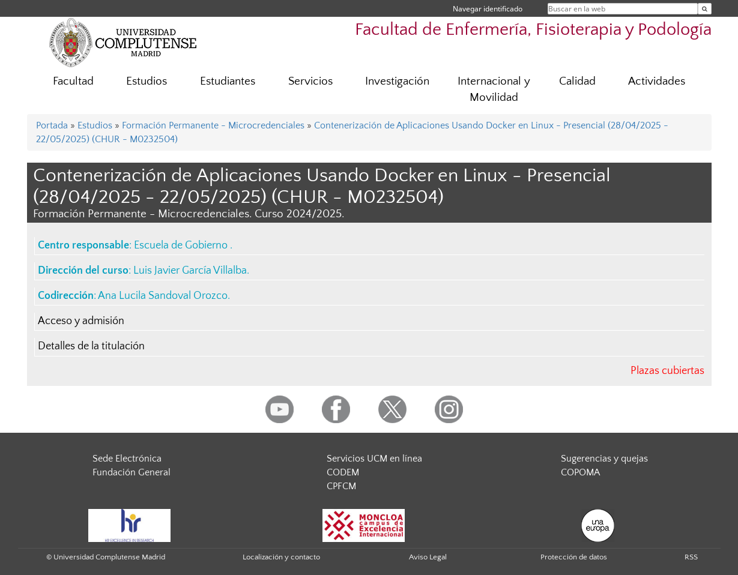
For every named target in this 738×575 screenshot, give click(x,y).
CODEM (343, 472)
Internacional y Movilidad (494, 89)
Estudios (146, 81)
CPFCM (341, 486)
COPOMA (580, 472)
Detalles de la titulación (91, 346)
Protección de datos (573, 557)
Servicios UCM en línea (374, 458)
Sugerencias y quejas (604, 458)
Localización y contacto (281, 557)
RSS (691, 557)
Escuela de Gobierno (182, 245)
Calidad (577, 81)
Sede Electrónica (127, 458)
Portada (52, 125)
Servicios (310, 81)
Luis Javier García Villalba (190, 271)
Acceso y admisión (81, 321)
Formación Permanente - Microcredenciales (213, 125)
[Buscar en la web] (705, 8)
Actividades (656, 81)
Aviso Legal (428, 557)
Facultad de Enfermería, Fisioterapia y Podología (533, 29)
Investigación (397, 81)
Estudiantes (227, 81)
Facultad (73, 81)
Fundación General (131, 472)
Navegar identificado (487, 9)
